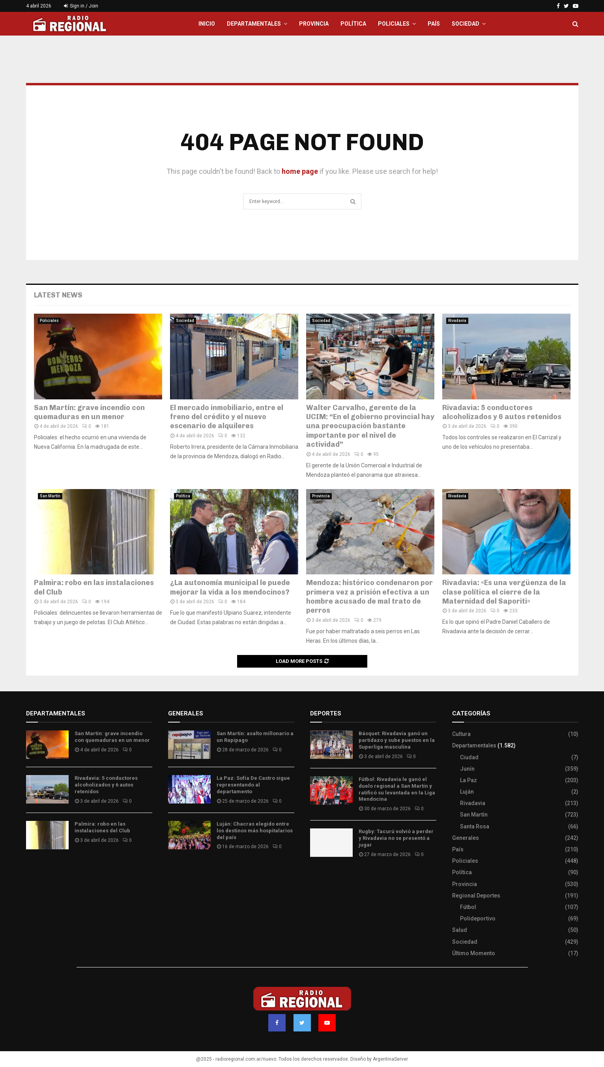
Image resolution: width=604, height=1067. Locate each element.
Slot (315, 878)
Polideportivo (478, 918)
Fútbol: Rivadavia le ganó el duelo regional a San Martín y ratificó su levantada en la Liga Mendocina (397, 789)
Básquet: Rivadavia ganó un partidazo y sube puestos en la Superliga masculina (397, 740)
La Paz (468, 780)
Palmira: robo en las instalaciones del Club (102, 827)
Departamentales (254, 24)
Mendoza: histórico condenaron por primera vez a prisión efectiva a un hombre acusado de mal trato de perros (369, 596)
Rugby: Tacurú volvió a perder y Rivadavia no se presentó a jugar (396, 838)
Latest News (58, 295)
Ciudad (469, 757)
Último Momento (473, 953)
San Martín (50, 496)
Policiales (394, 24)
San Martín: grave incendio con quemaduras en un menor (89, 412)
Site (326, 878)
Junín (467, 769)
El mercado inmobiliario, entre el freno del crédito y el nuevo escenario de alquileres (226, 417)
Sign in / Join (81, 6)
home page (300, 171)
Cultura (461, 734)
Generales (465, 838)
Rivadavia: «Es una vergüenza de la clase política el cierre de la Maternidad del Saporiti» (504, 592)
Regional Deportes (476, 895)
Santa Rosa (474, 826)
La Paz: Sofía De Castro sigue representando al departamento (253, 784)
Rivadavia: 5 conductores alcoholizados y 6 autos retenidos (501, 412)
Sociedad (465, 24)
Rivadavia (457, 320)
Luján (467, 791)
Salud (459, 930)
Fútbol (468, 907)
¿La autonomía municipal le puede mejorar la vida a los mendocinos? (230, 587)
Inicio (206, 24)
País (434, 24)
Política (353, 24)
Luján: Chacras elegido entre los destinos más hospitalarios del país (255, 830)
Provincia (314, 24)
